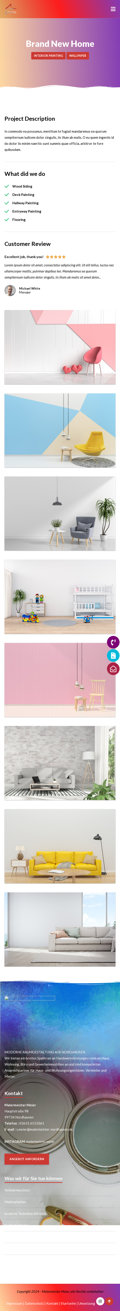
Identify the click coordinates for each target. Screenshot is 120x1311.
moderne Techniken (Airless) (25, 1213)
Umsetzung (86, 1303)
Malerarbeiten (15, 1202)
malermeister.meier (40, 1141)
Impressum (14, 1303)
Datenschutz (34, 1303)
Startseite (68, 1303)
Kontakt (52, 1303)
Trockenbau (13, 1249)
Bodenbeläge (14, 1260)
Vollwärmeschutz (17, 1190)
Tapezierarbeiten (17, 1237)
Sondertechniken (16, 1225)
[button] (113, 9)
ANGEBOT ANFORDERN (26, 1159)
